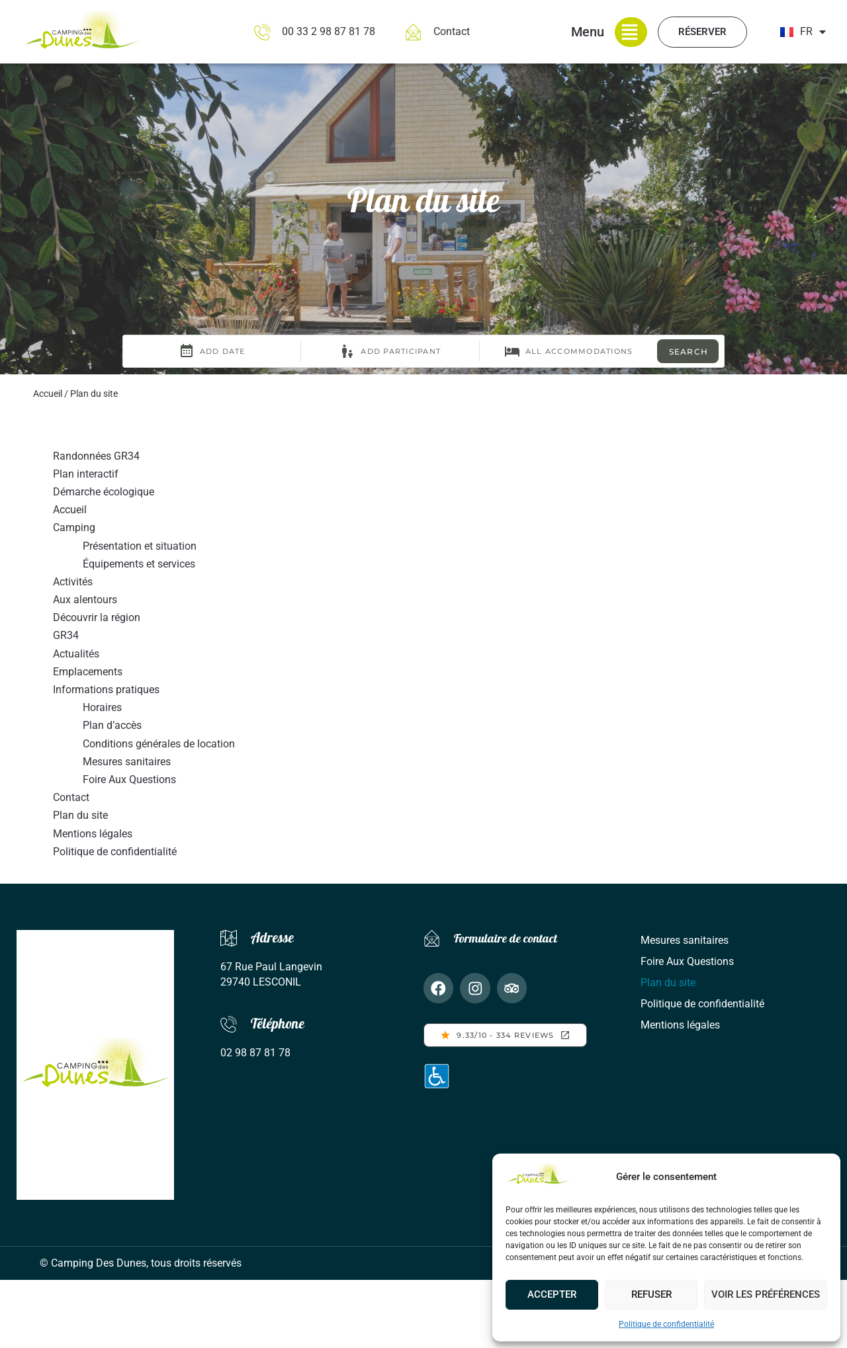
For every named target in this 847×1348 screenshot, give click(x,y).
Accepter (551, 1294)
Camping (74, 527)
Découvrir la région (96, 617)
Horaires (102, 707)
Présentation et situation (140, 546)
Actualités (76, 654)
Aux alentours (85, 599)
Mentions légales (92, 833)
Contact (71, 797)
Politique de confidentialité (666, 1324)
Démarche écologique (103, 491)
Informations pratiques (106, 689)
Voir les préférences (765, 1294)
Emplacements (87, 671)
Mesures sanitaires (127, 761)
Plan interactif (85, 474)
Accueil (47, 393)
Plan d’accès (112, 725)
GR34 (66, 635)
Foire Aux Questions (129, 779)
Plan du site (80, 815)
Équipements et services (139, 564)
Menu (587, 32)
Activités (73, 581)
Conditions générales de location (159, 743)
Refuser (651, 1294)
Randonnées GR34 (96, 456)
